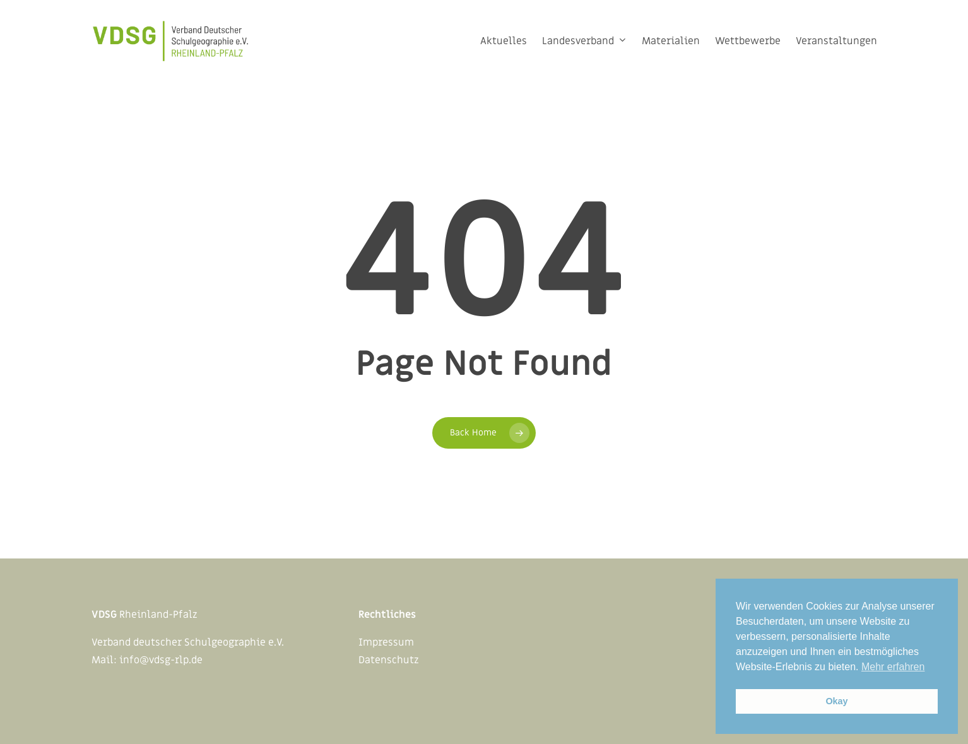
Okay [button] (836, 701)
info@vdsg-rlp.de (161, 660)
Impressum (386, 642)
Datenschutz (388, 660)
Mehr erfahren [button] (893, 666)
